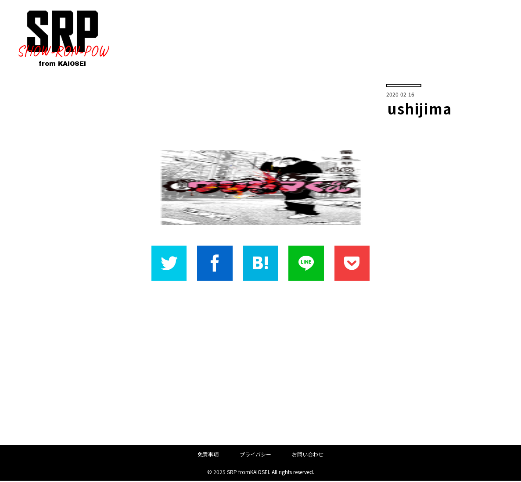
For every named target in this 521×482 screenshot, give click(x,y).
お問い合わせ (307, 455)
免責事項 (208, 455)
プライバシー (255, 455)
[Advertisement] (260, 364)
